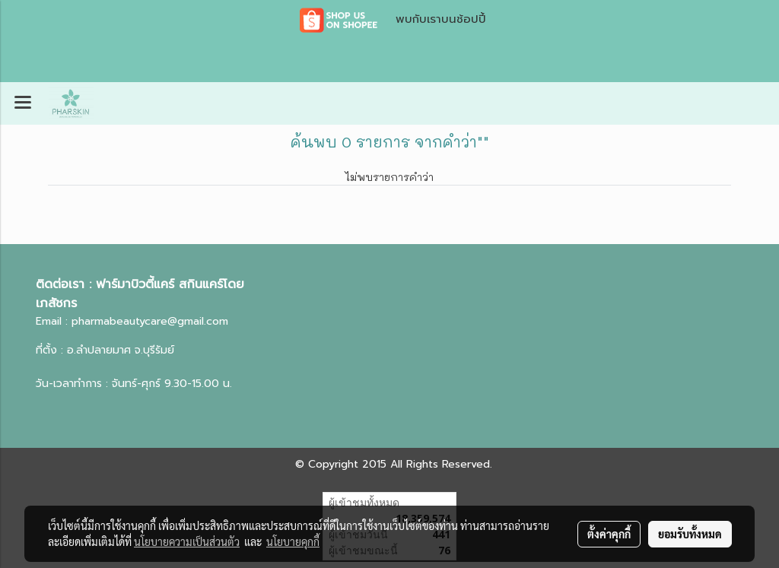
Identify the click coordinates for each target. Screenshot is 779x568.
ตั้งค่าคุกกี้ (609, 534)
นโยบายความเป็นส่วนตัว (187, 541)
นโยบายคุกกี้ (293, 541)
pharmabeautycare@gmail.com (150, 321)
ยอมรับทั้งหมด (690, 534)
